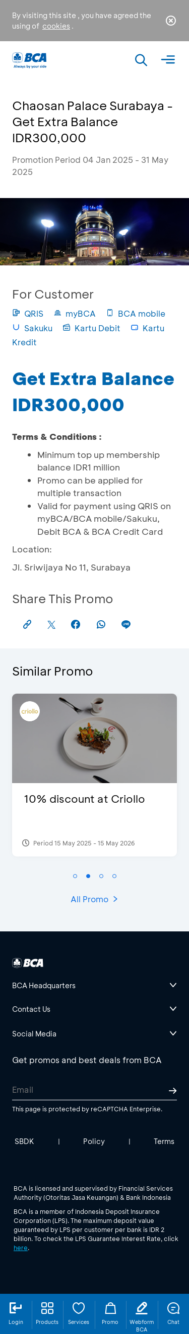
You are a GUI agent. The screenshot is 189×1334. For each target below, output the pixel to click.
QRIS (27, 313)
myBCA (74, 313)
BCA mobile (135, 313)
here (21, 1248)
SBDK (24, 1141)
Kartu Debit (91, 328)
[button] (75, 876)
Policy (94, 1141)
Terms (164, 1141)
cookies (56, 26)
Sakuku (32, 328)
